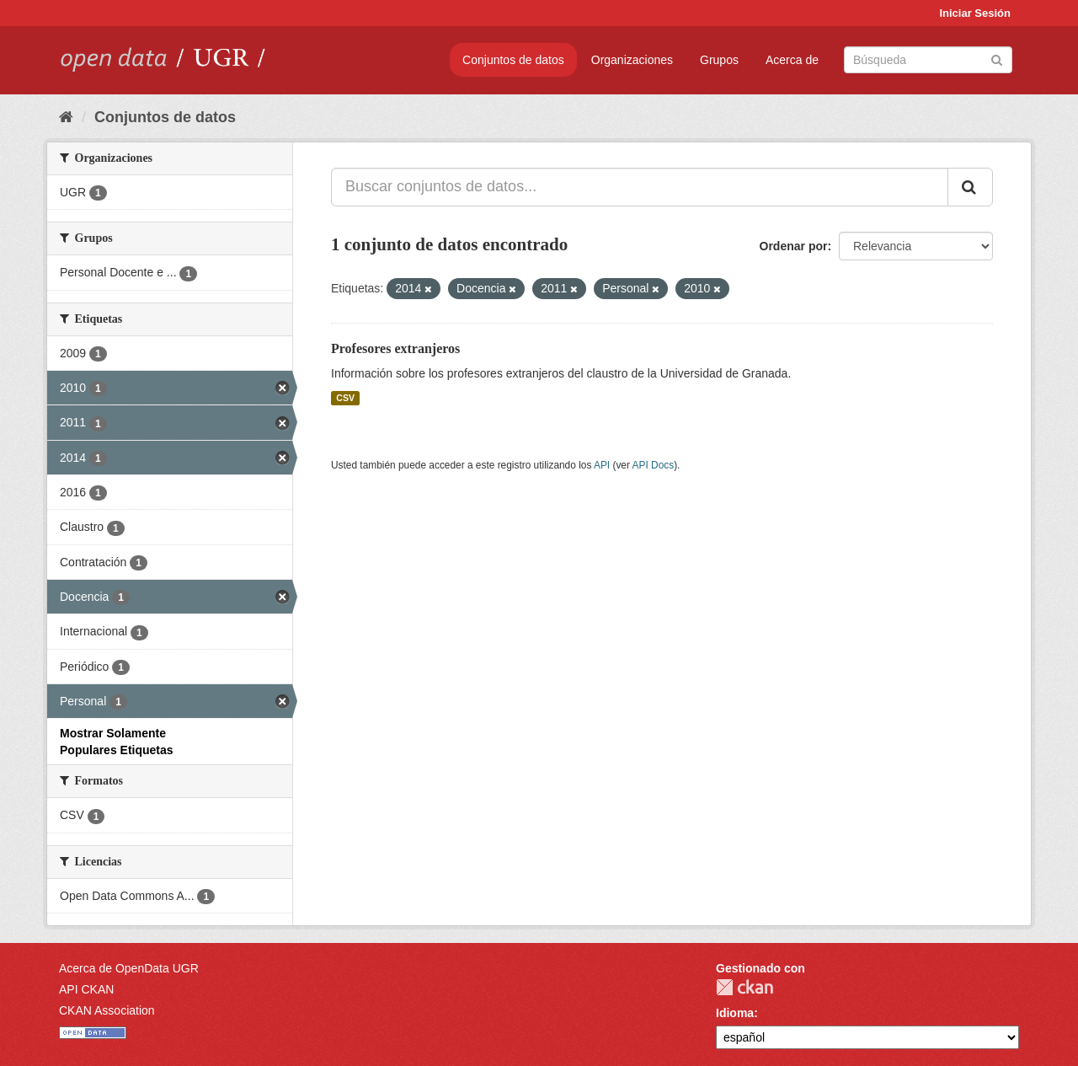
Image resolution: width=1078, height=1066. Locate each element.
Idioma (735, 1013)
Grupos (719, 60)
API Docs (653, 465)
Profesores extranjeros (395, 348)
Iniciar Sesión (975, 13)
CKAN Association (107, 1010)
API (602, 465)
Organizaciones (632, 60)
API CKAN (86, 989)
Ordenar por (794, 246)
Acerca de (792, 60)
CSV (345, 398)
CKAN (744, 987)
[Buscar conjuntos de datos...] (639, 187)
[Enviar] (997, 58)
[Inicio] (66, 117)
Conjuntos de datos (513, 60)
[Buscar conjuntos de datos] (928, 59)
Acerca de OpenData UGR (129, 968)
